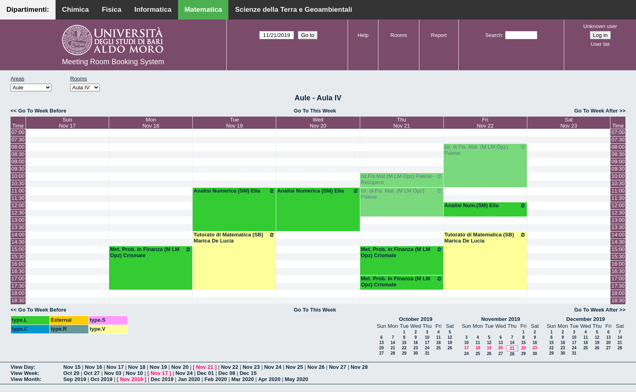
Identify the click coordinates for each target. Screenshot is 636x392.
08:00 (18, 147)
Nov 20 (180, 367)
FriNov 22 (485, 123)
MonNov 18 (150, 123)
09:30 (18, 169)
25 (438, 348)
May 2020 (296, 379)
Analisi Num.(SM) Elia (485, 205)
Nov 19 (158, 367)
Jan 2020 (189, 379)
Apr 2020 (269, 379)
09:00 (18, 161)
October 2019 (415, 319)
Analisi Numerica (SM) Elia (234, 191)
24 (427, 348)
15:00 (18, 249)
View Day (22, 367)
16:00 (18, 264)
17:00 (18, 278)
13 (381, 342)
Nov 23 (251, 367)
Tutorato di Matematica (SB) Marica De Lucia (234, 238)
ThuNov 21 (401, 123)
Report (439, 35)
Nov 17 (115, 367)
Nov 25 (294, 367)
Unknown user (600, 26)
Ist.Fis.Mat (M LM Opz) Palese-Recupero (402, 179)
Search (493, 35)
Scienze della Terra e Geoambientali (293, 9)
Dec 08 (226, 373)
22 (404, 348)
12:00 (18, 205)
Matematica (203, 9)
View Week (24, 373)
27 (381, 353)
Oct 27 (92, 373)
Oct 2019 (101, 379)
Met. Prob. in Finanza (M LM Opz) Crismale (150, 252)
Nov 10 (134, 373)
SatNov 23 (568, 123)
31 (427, 353)
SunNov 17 (67, 123)
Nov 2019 (131, 379)
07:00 (18, 132)
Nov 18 (137, 367)
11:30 (18, 198)
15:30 (18, 256)
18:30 (18, 300)
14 (393, 342)
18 (438, 342)
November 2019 (500, 319)
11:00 (18, 191)
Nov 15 (72, 367)
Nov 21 (204, 367)
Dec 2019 (161, 379)
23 (415, 348)
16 (415, 342)
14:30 (18, 242)
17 (427, 342)
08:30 (18, 154)
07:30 (18, 139)
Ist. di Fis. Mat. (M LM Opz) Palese (485, 150)
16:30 (18, 271)
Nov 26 (316, 367)
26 (449, 348)
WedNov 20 (317, 123)
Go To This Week (315, 111)
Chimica (75, 9)
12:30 (18, 213)
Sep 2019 (74, 379)
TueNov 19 (234, 123)
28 (393, 353)
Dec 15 (248, 373)
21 (393, 348)
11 (438, 337)
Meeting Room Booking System (113, 62)
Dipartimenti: (27, 9)
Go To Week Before (42, 111)
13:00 (18, 220)
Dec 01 (205, 373)
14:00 (18, 235)
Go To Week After (596, 111)
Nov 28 (359, 367)
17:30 (18, 286)
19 (449, 342)
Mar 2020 (242, 379)
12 (449, 337)
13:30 (18, 227)
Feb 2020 (215, 379)
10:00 (18, 176)
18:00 (18, 293)
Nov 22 (229, 367)
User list (600, 44)
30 (415, 353)
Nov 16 (93, 367)
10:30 (18, 183)
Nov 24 (272, 367)
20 (381, 348)
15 (404, 342)
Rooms (398, 35)
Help (363, 35)
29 (404, 353)
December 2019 (585, 319)
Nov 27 (337, 367)
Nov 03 (113, 373)
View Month (25, 379)
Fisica (111, 9)
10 (427, 337)
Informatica (153, 9)
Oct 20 (71, 373)
